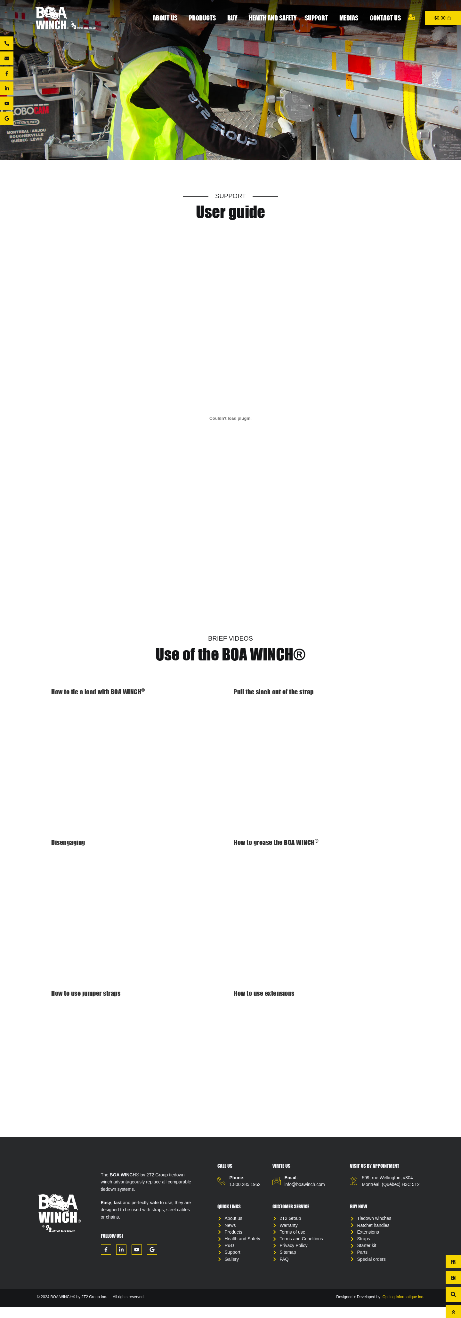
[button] (453, 1294)
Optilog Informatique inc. (403, 1308)
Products (204, 18)
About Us (167, 18)
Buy (233, 18)
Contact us (385, 18)
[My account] (411, 16)
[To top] (453, 1311)
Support (318, 18)
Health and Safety (272, 18)
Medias (350, 18)
